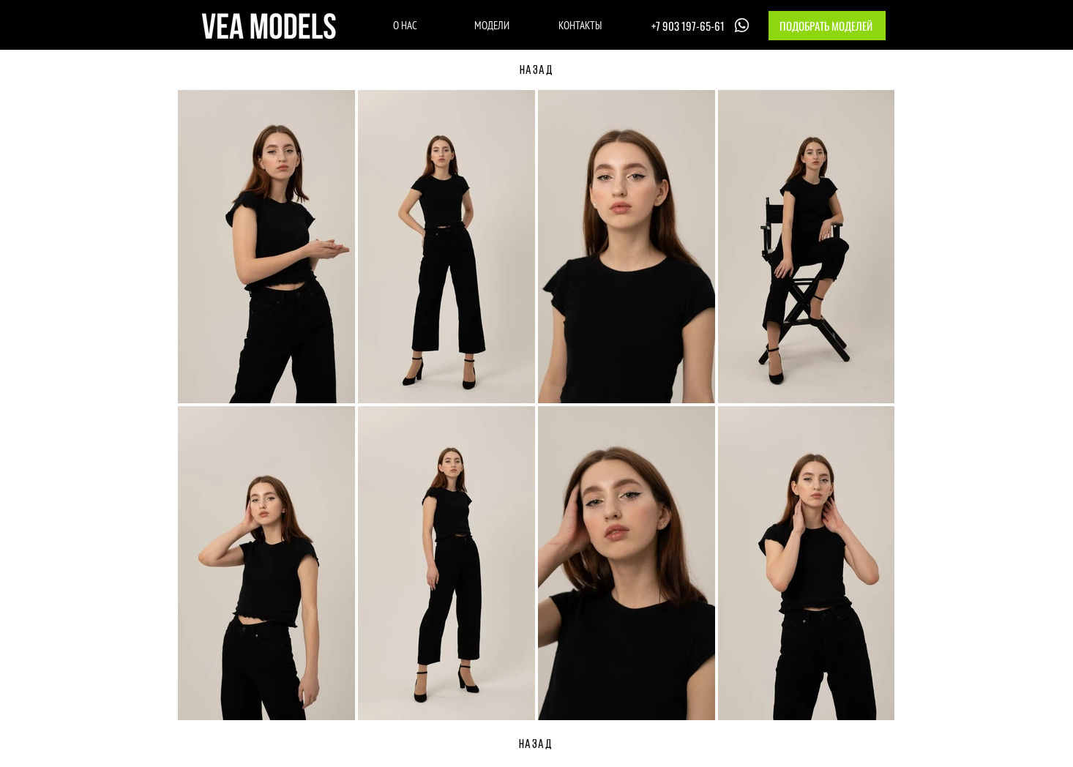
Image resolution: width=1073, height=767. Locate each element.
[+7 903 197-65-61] (702, 25)
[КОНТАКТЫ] (580, 25)
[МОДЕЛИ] (491, 25)
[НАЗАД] (536, 71)
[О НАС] (405, 25)
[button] (827, 25)
